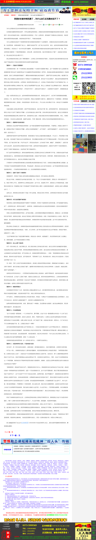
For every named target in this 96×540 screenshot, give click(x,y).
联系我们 (84, 57)
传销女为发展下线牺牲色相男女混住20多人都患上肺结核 (85, 104)
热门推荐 (92, 101)
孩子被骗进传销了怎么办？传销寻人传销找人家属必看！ (85, 22)
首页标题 (6, 15)
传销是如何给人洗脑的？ (79, 36)
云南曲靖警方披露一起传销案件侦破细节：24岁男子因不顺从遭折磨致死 (32, 449)
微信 (51, 24)
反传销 (84, 19)
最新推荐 (84, 101)
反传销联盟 (24, 423)
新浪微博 (56, 24)
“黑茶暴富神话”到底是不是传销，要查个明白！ (84, 119)
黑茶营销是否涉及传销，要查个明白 (81, 122)
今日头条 (76, 101)
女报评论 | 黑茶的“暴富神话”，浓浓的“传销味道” (84, 128)
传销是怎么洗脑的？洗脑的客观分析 (81, 39)
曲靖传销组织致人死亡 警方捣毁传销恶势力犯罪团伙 (27, 452)
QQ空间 (46, 24)
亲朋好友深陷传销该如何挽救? (80, 48)
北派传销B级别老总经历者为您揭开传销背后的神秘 (85, 107)
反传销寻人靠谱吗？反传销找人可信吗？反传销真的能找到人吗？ (85, 31)
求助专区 (13, 15)
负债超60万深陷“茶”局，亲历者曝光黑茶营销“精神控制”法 (85, 131)
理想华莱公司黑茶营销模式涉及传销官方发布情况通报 (85, 116)
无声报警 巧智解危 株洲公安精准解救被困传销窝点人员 (85, 113)
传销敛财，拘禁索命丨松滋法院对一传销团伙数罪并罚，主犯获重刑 (30, 446)
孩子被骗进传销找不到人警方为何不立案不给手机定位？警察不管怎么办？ (85, 25)
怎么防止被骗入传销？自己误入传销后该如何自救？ (85, 33)
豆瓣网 (61, 24)
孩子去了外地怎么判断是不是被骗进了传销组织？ (84, 28)
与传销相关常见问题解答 (79, 110)
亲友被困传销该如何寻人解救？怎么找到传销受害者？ (85, 42)
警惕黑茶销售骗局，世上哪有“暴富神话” (82, 125)
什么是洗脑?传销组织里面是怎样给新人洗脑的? (84, 45)
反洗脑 (92, 19)
